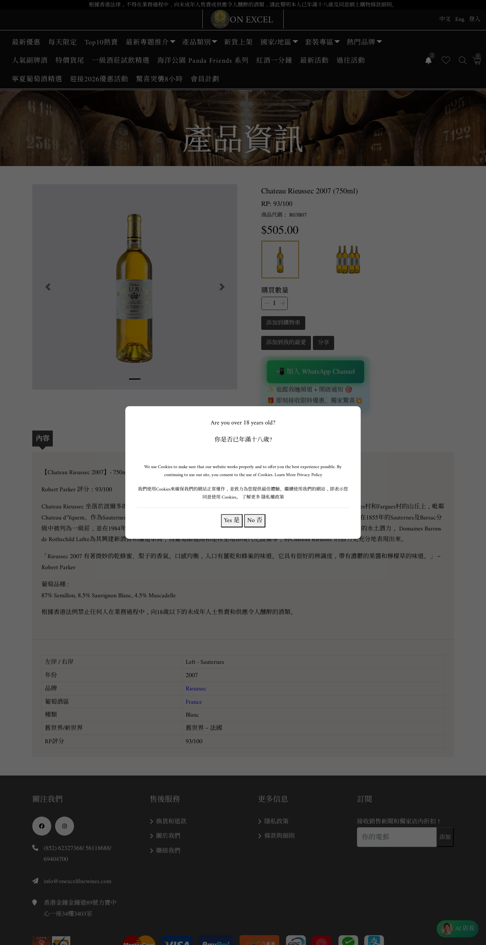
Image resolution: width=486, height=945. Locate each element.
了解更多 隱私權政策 (263, 497)
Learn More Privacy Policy (298, 475)
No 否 (254, 520)
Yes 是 (232, 520)
